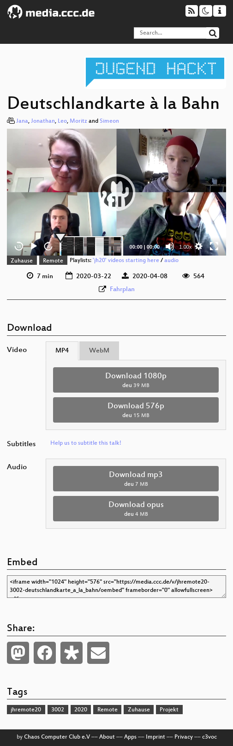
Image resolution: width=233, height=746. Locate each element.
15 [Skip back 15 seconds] (19, 247)
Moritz (78, 121)
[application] (116, 192)
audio (171, 261)
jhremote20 (26, 710)
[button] (117, 192)
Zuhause (22, 261)
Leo (62, 121)
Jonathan (43, 121)
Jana (22, 121)
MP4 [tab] (62, 351)
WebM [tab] (99, 351)
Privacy (183, 737)
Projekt (169, 710)
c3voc (209, 737)
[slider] (91, 246)
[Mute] (169, 246)
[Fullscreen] (214, 246)
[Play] (33, 246)
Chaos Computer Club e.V (57, 737)
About (107, 737)
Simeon (109, 121)
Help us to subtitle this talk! (85, 443)
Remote (53, 261)
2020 (80, 710)
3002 (57, 710)
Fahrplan (122, 289)
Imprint (155, 737)
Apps (130, 737)
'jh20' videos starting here (126, 261)
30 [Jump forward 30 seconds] (49, 247)
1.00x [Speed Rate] (185, 247)
